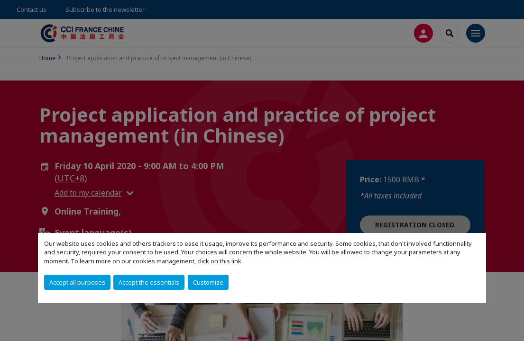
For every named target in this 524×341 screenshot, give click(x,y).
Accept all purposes (77, 282)
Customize (208, 282)
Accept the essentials (149, 282)
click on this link (219, 261)
